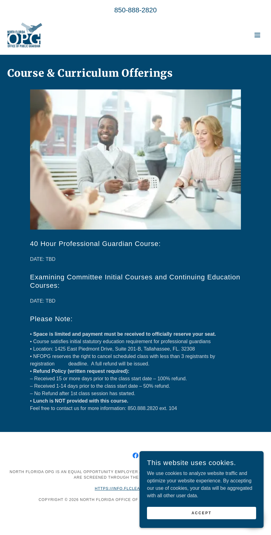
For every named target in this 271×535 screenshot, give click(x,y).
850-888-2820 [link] (135, 10)
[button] (257, 35)
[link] (24, 35)
